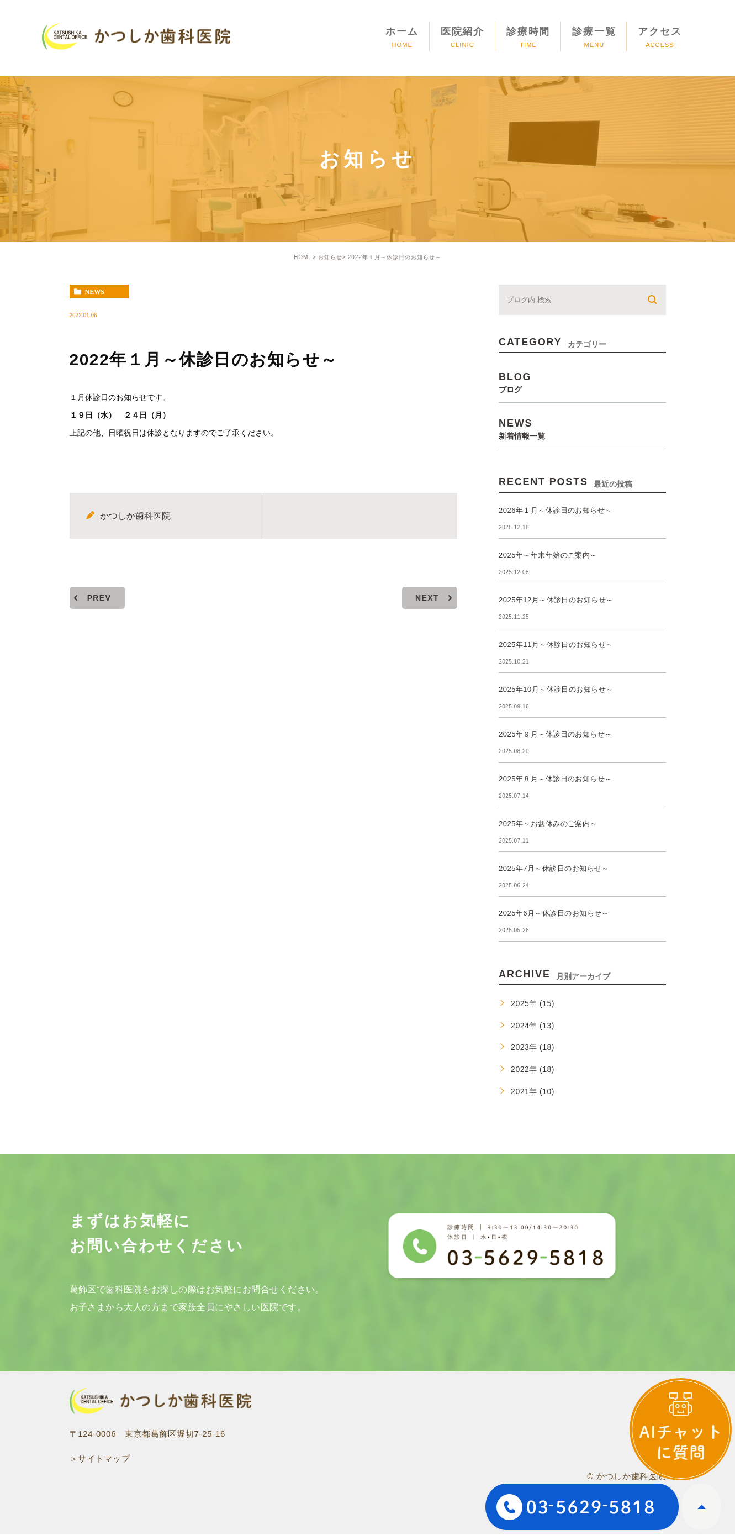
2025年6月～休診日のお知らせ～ (554, 913)
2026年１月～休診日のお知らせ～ (555, 510)
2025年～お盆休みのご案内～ (548, 823)
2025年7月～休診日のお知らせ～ (554, 868)
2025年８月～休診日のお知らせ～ (555, 779)
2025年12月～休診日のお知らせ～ (556, 600)
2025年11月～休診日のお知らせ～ (556, 644)
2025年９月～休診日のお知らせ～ (555, 734)
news (94, 292)
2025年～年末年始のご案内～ (548, 555)
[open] (680, 1429)
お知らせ (330, 257)
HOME (303, 257)
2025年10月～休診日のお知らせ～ (556, 689)
